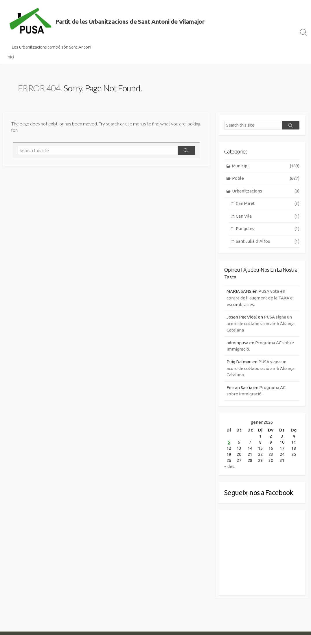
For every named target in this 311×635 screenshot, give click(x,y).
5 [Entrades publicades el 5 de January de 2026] (229, 442)
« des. (229, 466)
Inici (10, 56)
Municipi (265, 166)
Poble (265, 178)
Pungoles (267, 228)
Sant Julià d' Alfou (267, 241)
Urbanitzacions (265, 191)
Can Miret (267, 203)
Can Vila (267, 216)
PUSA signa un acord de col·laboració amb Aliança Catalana (261, 323)
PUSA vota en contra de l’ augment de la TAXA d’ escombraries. (260, 298)
